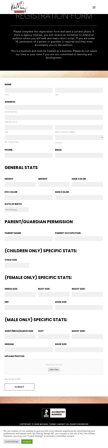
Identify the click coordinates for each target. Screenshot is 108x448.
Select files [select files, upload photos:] (54, 369)
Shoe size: (61, 302)
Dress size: (11, 288)
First (6, 95)
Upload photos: (15, 356)
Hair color (79, 179)
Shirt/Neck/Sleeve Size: (19, 331)
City (6, 132)
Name (8, 84)
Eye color (11, 192)
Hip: (7, 302)
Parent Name (13, 233)
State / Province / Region (65, 132)
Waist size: (78, 288)
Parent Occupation (68, 233)
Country (58, 143)
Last (56, 95)
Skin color (62, 192)
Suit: (41, 331)
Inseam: (9, 344)
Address (10, 101)
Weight (43, 179)
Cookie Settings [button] (11, 441)
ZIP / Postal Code (12, 142)
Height (9, 179)
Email (58, 149)
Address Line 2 (11, 122)
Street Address (11, 112)
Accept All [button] (27, 441)
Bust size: (44, 288)
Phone (9, 149)
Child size (11, 259)
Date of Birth (13, 204)
